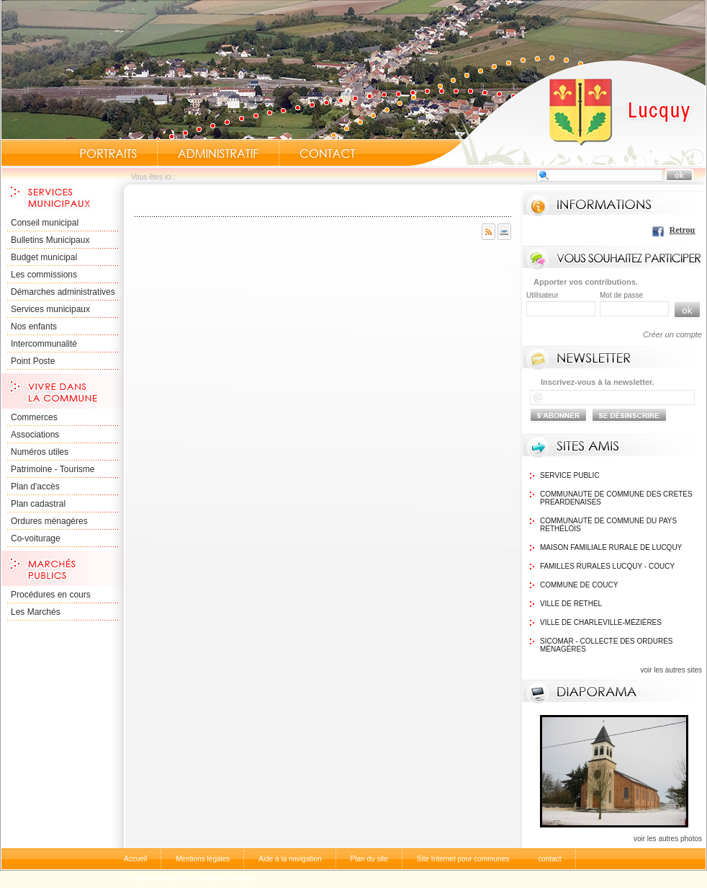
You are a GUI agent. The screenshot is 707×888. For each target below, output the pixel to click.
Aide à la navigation (289, 859)
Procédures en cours (51, 595)
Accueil (558, 112)
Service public (570, 475)
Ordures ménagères (49, 521)
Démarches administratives (63, 292)
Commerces (34, 417)
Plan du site (369, 859)
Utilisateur (542, 295)
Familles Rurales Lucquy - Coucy (607, 566)
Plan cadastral (38, 504)
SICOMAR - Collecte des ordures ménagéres (606, 645)
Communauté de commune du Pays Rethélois (608, 525)
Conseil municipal (44, 223)
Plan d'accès (35, 486)
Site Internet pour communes (463, 859)
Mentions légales (203, 859)
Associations (35, 435)
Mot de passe (621, 295)
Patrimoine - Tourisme (52, 469)
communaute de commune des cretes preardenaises (616, 498)
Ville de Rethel (571, 604)
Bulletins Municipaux (50, 240)
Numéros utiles (39, 452)
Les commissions (44, 275)
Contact (327, 153)
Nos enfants (34, 326)
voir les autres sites (671, 670)
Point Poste (33, 361)
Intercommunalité (44, 344)
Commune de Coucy (579, 585)
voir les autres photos (668, 839)
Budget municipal (44, 257)
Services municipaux (50, 309)
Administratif (218, 153)
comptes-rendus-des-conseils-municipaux (190, 878)
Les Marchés (35, 612)
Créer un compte (672, 334)
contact (549, 859)
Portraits (108, 153)
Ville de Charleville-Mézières (601, 622)
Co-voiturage (35, 538)
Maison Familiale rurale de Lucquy (611, 547)
